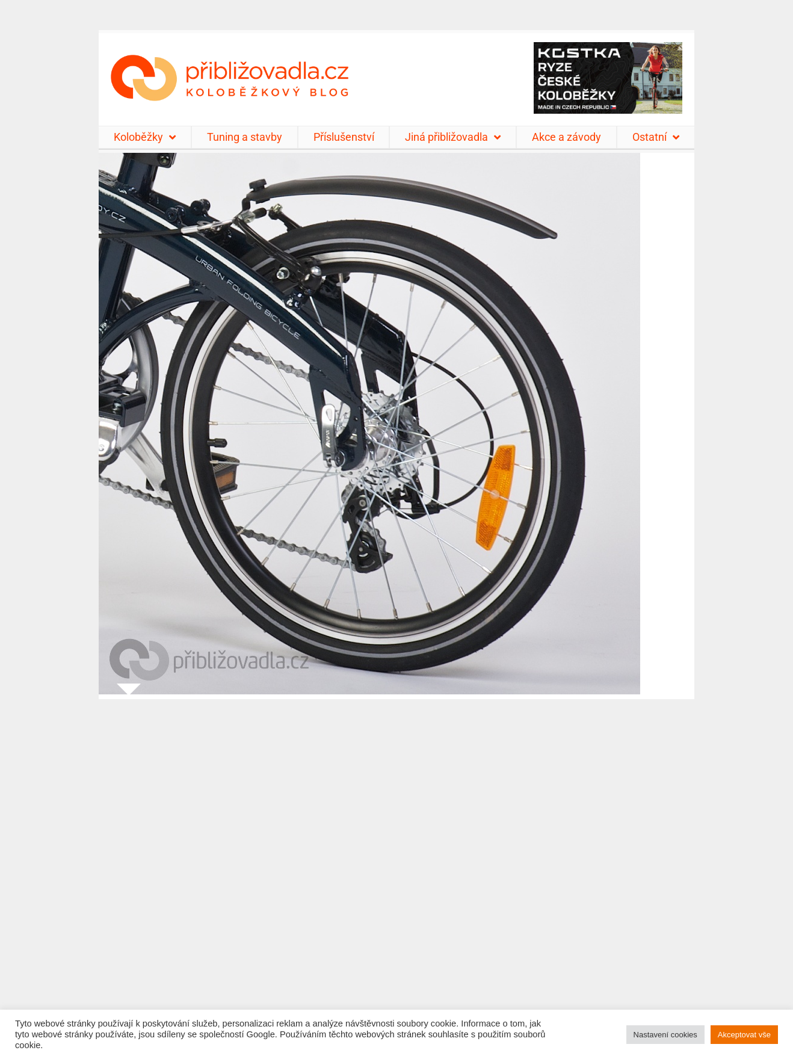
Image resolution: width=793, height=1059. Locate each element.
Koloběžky (145, 137)
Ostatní (655, 137)
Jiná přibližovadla (453, 137)
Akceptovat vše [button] (744, 1034)
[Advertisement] (396, 871)
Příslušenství (343, 137)
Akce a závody (566, 137)
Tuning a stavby (244, 137)
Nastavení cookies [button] (665, 1034)
